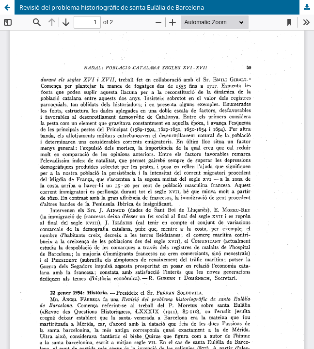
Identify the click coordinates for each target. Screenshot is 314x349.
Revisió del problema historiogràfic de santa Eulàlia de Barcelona (111, 7)
